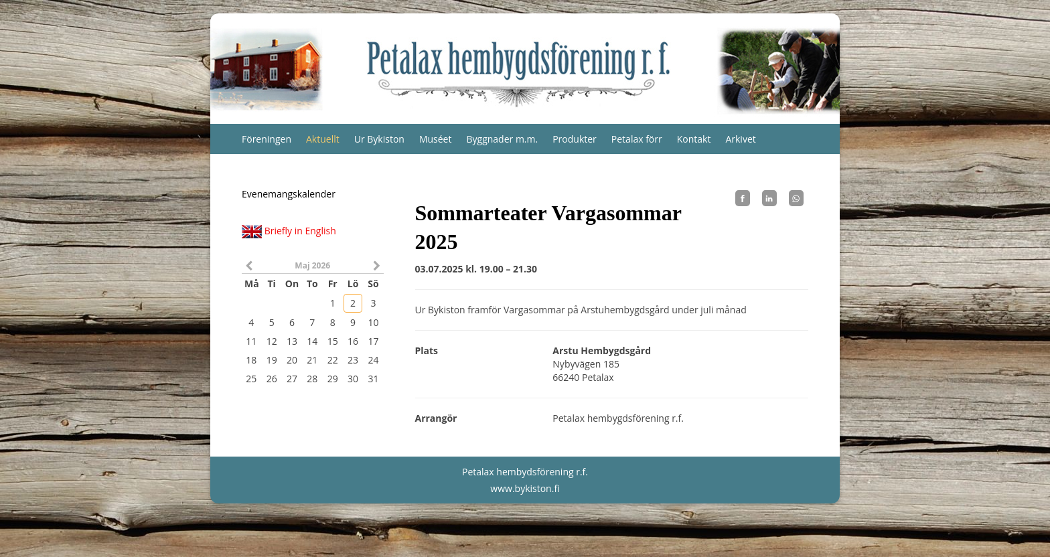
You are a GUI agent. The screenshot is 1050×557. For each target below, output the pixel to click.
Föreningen (266, 139)
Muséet (435, 139)
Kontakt (694, 139)
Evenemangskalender (288, 193)
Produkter (574, 139)
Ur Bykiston (379, 139)
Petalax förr (636, 139)
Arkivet (740, 139)
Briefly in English (300, 230)
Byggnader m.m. (502, 139)
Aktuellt (323, 139)
